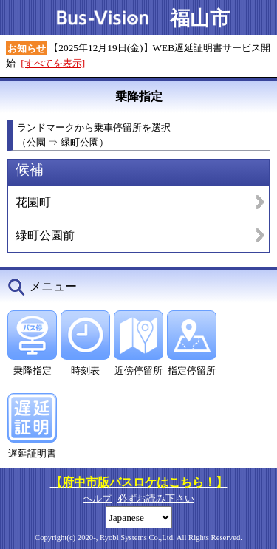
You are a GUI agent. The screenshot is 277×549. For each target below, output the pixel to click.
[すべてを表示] (53, 63)
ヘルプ (97, 498)
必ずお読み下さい (155, 498)
